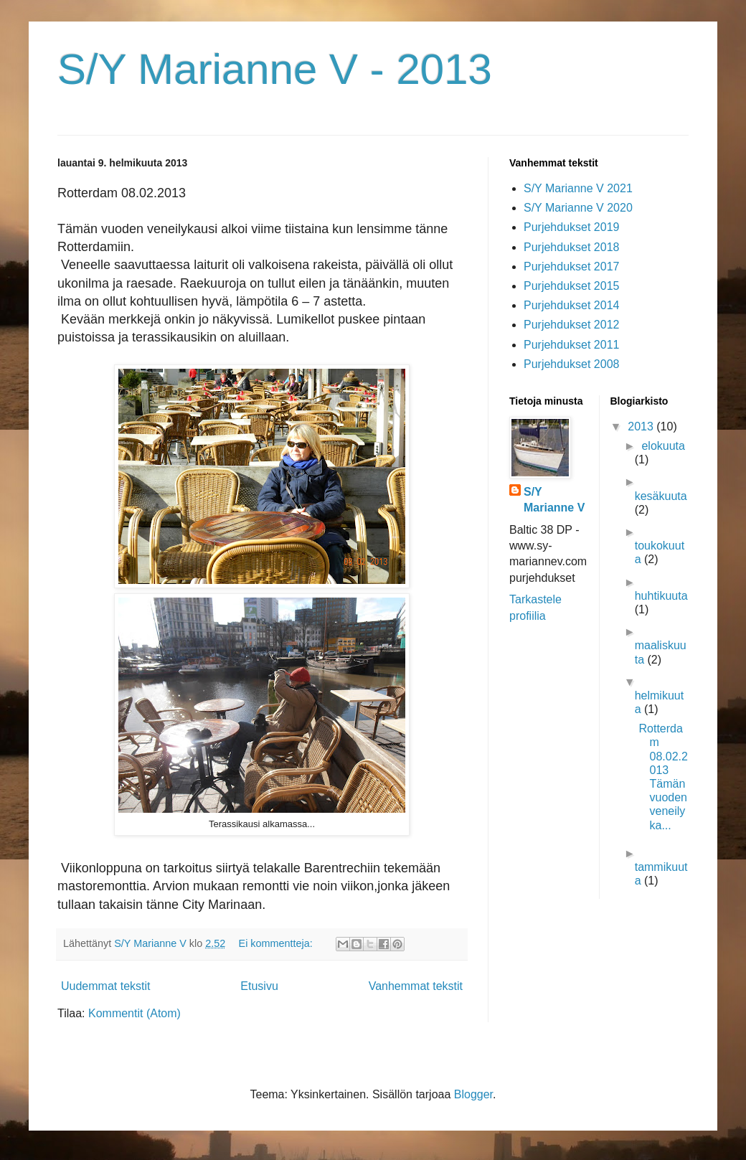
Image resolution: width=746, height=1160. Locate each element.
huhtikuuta (661, 596)
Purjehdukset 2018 (571, 247)
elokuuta (663, 446)
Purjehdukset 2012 (571, 325)
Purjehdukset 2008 (571, 364)
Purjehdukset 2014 (571, 305)
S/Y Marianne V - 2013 (274, 69)
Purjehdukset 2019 (571, 227)
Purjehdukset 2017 (571, 266)
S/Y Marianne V (554, 500)
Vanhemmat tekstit (416, 986)
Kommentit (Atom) (134, 1013)
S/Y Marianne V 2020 (578, 208)
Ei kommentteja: (277, 943)
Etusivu (259, 986)
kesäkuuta (661, 496)
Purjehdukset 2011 (571, 345)
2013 (642, 426)
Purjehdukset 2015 (571, 286)
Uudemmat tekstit (105, 986)
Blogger (473, 1094)
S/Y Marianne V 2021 (578, 188)
